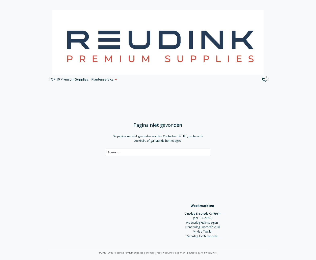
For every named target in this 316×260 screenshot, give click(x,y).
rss (158, 252)
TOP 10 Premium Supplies (68, 79)
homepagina (173, 141)
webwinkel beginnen (174, 252)
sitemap (150, 252)
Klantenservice (104, 79)
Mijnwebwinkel (209, 252)
